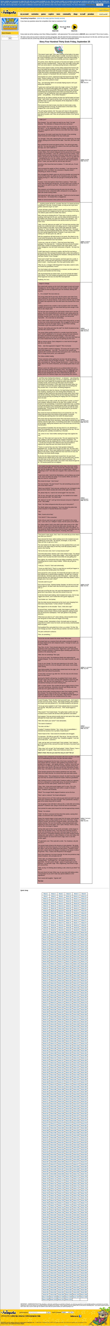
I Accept (99, 5)
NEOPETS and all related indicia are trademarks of (17, 1320)
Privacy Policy (90, 5)
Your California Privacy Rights (16, 1323)
